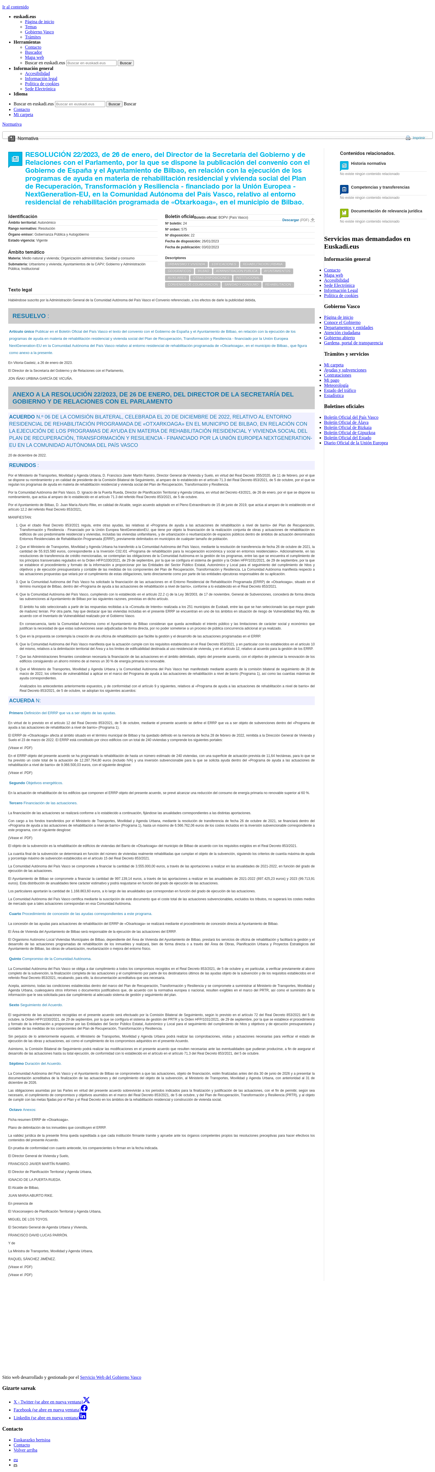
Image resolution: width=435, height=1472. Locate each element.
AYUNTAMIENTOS (277, 271)
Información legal (41, 78)
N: (25, 700)
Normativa (12, 124)
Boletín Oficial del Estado (347, 437)
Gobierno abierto (339, 337)
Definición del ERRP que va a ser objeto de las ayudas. (62, 713)
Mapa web (34, 57)
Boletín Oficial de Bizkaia (348, 427)
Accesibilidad (37, 73)
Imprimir (419, 138)
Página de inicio (39, 21)
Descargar (295, 220)
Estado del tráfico (340, 390)
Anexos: (22, 1110)
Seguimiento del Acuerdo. (36, 1005)
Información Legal (341, 290)
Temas (31, 26)
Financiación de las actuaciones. (43, 803)
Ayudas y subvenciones (345, 370)
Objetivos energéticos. (36, 783)
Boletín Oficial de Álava (346, 422)
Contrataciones (337, 375)
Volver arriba (25, 1450)
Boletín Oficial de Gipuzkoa (349, 432)
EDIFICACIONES (224, 264)
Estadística (334, 395)
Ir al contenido (15, 7)
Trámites (33, 37)
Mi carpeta (23, 114)
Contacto (33, 47)
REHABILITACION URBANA (263, 264)
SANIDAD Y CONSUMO (241, 284)
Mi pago (331, 380)
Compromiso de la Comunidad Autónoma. (50, 959)
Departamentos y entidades (348, 327)
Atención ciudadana (342, 332)
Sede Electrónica (40, 88)
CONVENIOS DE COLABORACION (193, 284)
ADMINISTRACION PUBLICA (236, 271)
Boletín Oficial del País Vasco (351, 417)
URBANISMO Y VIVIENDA (186, 264)
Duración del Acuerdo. (35, 1063)
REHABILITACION (278, 284)
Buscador (33, 52)
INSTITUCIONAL (248, 278)
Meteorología (336, 385)
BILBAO (203, 271)
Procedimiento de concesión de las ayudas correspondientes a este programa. (80, 914)
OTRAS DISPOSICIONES (211, 278)
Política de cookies (42, 83)
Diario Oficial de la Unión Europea (356, 442)
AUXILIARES (177, 278)
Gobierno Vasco (39, 31)
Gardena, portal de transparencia (353, 342)
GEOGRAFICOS (179, 271)
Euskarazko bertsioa (32, 1439)
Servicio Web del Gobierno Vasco (110, 1377)
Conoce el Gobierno (342, 322)
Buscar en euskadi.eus (45, 62)
